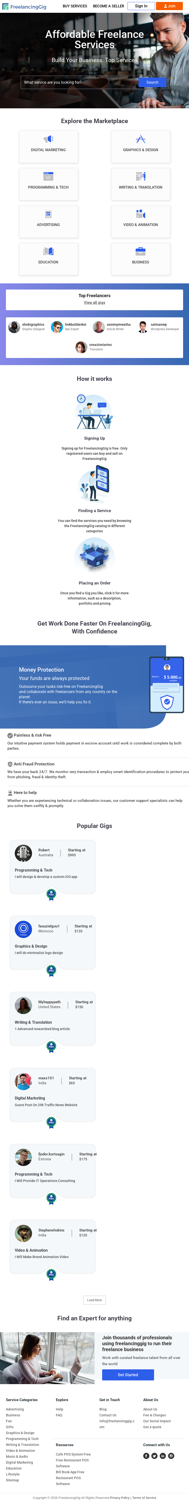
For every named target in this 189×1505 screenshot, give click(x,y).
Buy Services (75, 6)
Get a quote (152, 1427)
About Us (150, 1409)
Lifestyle (13, 1474)
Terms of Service (144, 1498)
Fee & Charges (154, 1415)
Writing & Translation (22, 1445)
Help (59, 1409)
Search (152, 82)
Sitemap (12, 1480)
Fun (9, 1421)
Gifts (10, 1427)
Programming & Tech (22, 1439)
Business (13, 1415)
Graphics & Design (20, 1433)
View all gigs (94, 302)
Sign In (141, 6)
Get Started (128, 1375)
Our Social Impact (157, 1421)
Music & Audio (17, 1456)
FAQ (59, 1415)
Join (169, 6)
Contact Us (107, 1415)
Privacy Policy (119, 1498)
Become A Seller (108, 6)
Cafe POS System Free (73, 1454)
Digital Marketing (19, 1462)
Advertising (15, 1409)
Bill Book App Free (70, 1472)
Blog (103, 1409)
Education (14, 1468)
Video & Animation (20, 1451)
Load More (94, 1300)
